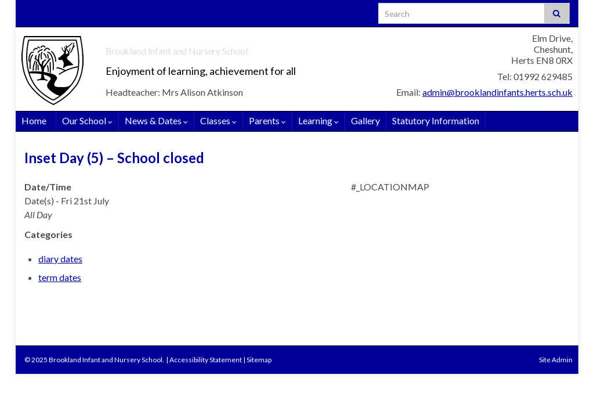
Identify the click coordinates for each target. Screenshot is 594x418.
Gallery (365, 120)
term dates (59, 277)
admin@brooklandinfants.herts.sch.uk (497, 92)
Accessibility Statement (205, 359)
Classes (218, 120)
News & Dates (156, 120)
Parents (267, 120)
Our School (87, 120)
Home (33, 120)
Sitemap (259, 359)
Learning (318, 120)
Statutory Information (435, 120)
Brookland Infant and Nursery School (244, 47)
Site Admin (556, 359)
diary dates (60, 258)
